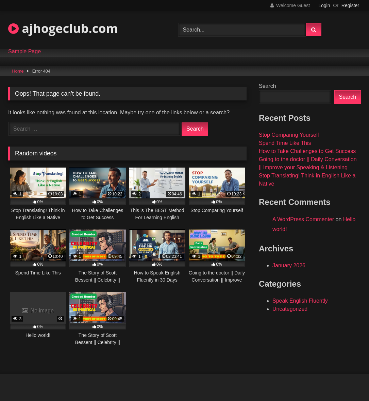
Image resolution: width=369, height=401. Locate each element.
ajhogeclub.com (63, 28)
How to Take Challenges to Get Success (307, 151)
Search (267, 86)
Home (18, 71)
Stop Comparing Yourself (289, 135)
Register (350, 5)
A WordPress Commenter (303, 219)
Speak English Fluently (300, 301)
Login (324, 5)
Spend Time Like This (285, 143)
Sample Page (24, 51)
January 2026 (288, 265)
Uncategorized (289, 309)
